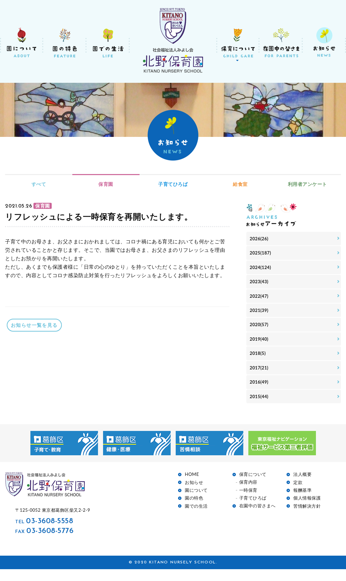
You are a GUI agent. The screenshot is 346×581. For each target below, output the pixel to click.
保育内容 (248, 494)
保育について (253, 486)
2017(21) (260, 377)
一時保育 (248, 502)
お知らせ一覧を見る (36, 325)
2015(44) (260, 407)
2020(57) (260, 331)
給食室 (240, 184)
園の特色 (194, 510)
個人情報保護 (307, 510)
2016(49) (260, 392)
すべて (38, 184)
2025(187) (261, 254)
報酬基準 (302, 502)
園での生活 (196, 517)
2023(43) (260, 285)
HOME (192, 486)
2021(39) (260, 315)
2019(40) (260, 346)
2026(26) (260, 239)
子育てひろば (173, 184)
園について (196, 502)
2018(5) (258, 361)
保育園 (105, 184)
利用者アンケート (307, 184)
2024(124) (261, 269)
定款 (297, 494)
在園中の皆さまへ (257, 517)
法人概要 (302, 486)
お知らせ (194, 494)
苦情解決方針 (307, 517)
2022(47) (260, 300)
